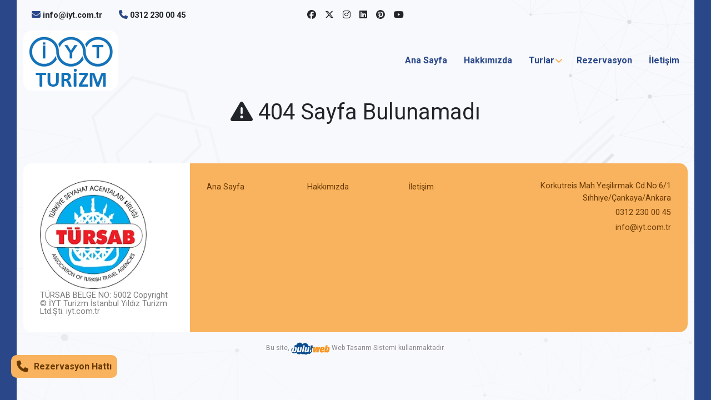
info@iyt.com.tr (72, 15)
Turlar (541, 60)
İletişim (664, 60)
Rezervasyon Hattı (64, 366)
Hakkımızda (488, 60)
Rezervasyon (604, 60)
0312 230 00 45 (158, 15)
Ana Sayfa (426, 60)
